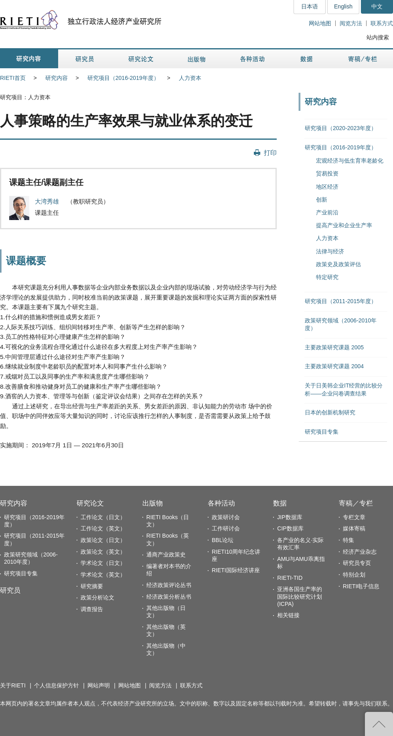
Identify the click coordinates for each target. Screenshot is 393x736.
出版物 (152, 503)
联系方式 (382, 23)
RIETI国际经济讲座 (236, 570)
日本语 (309, 6)
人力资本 (190, 78)
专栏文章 (354, 517)
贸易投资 (327, 173)
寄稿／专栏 (356, 503)
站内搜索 (378, 37)
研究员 (10, 590)
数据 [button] (307, 58)
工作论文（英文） (103, 528)
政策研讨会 (226, 517)
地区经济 (327, 186)
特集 (348, 540)
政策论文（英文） (103, 551)
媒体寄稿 (354, 528)
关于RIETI (13, 685)
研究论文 (90, 503)
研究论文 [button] (140, 58)
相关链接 (288, 615)
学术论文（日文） (103, 563)
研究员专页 (357, 563)
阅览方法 (351, 23)
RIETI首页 (13, 78)
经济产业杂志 (360, 551)
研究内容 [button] (29, 58)
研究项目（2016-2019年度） (123, 78)
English (343, 6)
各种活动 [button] (252, 58)
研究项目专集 (321, 431)
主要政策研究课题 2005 (334, 347)
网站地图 (320, 23)
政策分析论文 (97, 597)
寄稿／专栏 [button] (362, 58)
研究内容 (56, 78)
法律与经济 (330, 251)
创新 (321, 199)
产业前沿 (327, 212)
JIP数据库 (289, 517)
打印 (270, 152)
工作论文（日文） (103, 517)
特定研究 (327, 277)
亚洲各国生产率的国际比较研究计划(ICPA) (299, 596)
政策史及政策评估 (338, 264)
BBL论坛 (222, 540)
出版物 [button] (196, 58)
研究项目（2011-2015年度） (341, 301)
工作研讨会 (226, 528)
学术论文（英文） (103, 574)
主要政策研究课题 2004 (334, 366)
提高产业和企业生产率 (344, 225)
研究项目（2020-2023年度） (341, 128)
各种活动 (221, 503)
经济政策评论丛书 (168, 585)
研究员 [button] (84, 58)
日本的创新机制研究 (330, 412)
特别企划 (354, 574)
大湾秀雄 (48, 201)
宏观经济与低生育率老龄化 (349, 160)
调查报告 (92, 609)
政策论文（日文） (103, 540)
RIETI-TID (289, 578)
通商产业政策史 (166, 554)
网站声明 (98, 685)
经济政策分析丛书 (168, 596)
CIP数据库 (290, 528)
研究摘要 (92, 586)
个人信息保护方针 (56, 685)
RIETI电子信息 (361, 586)
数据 (280, 503)
